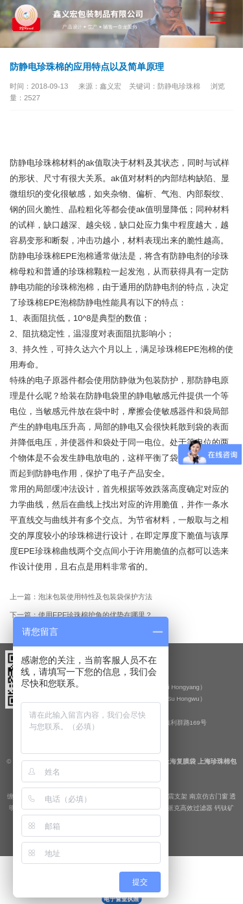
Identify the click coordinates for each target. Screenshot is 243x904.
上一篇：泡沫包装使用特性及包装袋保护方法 (81, 597)
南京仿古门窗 (208, 796)
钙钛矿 (224, 807)
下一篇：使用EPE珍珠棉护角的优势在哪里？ (81, 615)
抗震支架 (174, 796)
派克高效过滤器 (190, 807)
